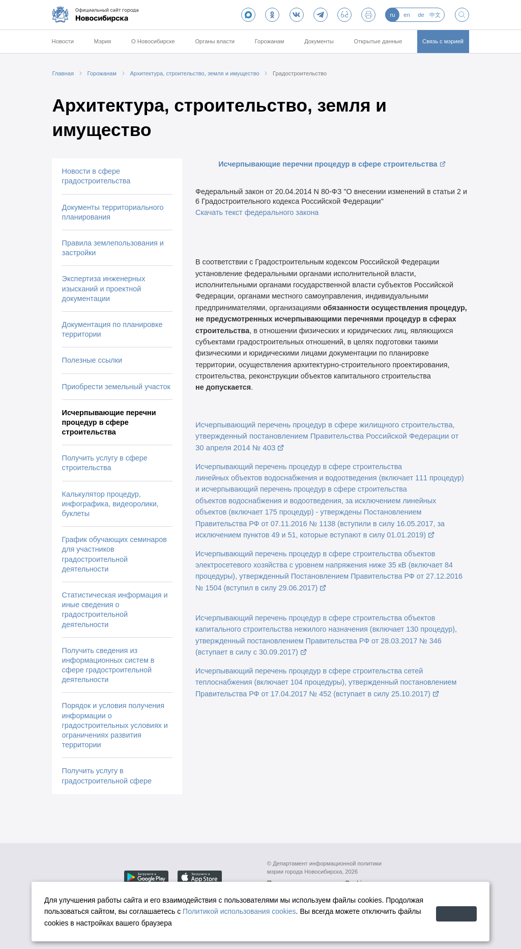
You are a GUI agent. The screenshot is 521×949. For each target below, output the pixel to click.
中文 (435, 15)
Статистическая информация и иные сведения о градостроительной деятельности (115, 610)
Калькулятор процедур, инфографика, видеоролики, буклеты (110, 504)
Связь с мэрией (443, 41)
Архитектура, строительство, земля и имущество (194, 73)
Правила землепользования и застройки (113, 248)
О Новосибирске (153, 41)
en (406, 15)
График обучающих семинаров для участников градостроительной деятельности (114, 554)
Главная (63, 73)
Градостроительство (300, 73)
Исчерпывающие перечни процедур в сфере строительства (109, 422)
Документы (319, 41)
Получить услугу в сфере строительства (105, 463)
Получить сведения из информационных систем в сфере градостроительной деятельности (108, 665)
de (421, 15)
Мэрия (102, 41)
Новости (63, 41)
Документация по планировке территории (112, 329)
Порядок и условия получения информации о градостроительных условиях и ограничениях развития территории (115, 725)
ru (392, 15)
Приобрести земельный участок (116, 387)
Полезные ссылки (92, 360)
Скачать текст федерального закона (257, 212)
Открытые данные (378, 41)
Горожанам (269, 41)
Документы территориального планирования (113, 212)
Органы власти (215, 41)
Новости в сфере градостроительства (96, 176)
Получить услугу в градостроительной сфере (107, 775)
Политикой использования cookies (279, 911)
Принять (443, 911)
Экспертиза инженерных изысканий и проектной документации (104, 288)
